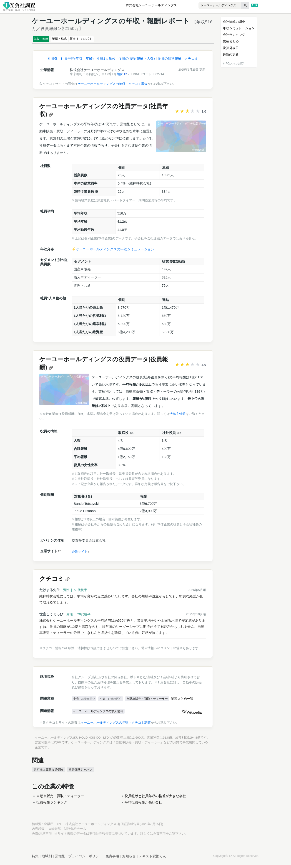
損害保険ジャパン (82, 772)
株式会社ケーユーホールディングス (151, 5)
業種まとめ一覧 (188, 701)
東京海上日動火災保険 (49, 772)
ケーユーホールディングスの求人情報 (100, 713)
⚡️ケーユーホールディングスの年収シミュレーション (113, 251)
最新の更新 (231, 54)
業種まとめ (231, 41)
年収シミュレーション (239, 28)
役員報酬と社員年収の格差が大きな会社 (155, 798)
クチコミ (191, 60)
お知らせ (129, 858)
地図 (122, 76)
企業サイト (80, 553)
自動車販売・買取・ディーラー (150, 701)
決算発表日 (231, 48)
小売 (84, 701)
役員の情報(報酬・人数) (136, 60)
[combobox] (210, 6)
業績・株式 (69, 40)
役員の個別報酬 (169, 60)
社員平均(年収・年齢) (77, 60)
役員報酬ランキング (51, 804)
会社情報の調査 (234, 22)
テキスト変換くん (152, 858)
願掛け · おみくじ (99, 40)
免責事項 (159, 835)
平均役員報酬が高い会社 (143, 804)
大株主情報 (178, 416)
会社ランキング (234, 35)
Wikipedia (191, 715)
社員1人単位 (105, 60)
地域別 (47, 858)
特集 (35, 858)
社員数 (53, 60)
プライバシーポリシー (85, 858)
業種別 (60, 858)
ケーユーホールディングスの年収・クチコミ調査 (113, 86)
